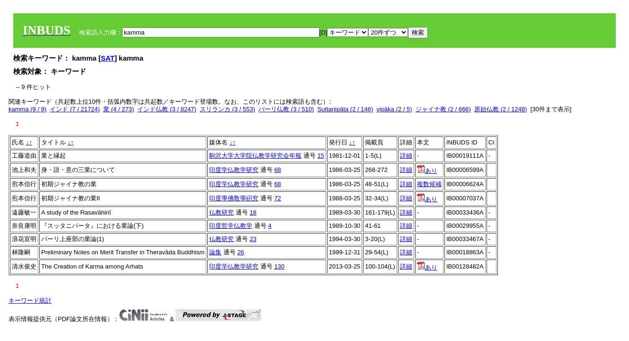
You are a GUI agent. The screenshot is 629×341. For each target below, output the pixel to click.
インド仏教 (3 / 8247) (166, 109)
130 (279, 266)
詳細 (406, 155)
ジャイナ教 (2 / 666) (443, 109)
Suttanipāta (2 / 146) (345, 109)
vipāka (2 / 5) (394, 109)
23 (252, 238)
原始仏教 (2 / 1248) (500, 109)
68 (277, 169)
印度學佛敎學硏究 (233, 198)
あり (427, 170)
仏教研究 (221, 212)
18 (252, 212)
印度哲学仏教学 (230, 225)
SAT (108, 58)
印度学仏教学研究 (233, 169)
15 (320, 155)
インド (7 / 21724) (75, 109)
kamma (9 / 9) (27, 109)
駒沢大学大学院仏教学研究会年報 (255, 155)
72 (277, 198)
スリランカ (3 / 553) (227, 109)
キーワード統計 (30, 300)
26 (240, 252)
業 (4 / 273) (118, 109)
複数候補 (429, 184)
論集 (215, 252)
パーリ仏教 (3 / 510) (286, 109)
